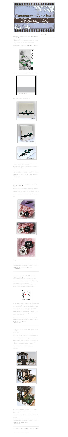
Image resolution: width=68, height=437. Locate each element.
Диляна (18, 284)
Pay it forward (22, 321)
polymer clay (28, 267)
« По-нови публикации (18, 428)
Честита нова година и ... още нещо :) (25, 327)
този (19, 189)
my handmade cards (32, 174)
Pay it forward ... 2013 (20, 274)
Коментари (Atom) (24, 432)
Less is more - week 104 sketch (31, 73)
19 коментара (17, 423)
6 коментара (17, 268)
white (26, 422)
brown (22, 422)
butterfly (21, 174)
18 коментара (17, 322)
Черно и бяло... (18, 182)
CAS (25, 174)
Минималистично (19, 34)
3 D (19, 267)
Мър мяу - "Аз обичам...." (19, 167)
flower (22, 267)
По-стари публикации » (33, 428)
